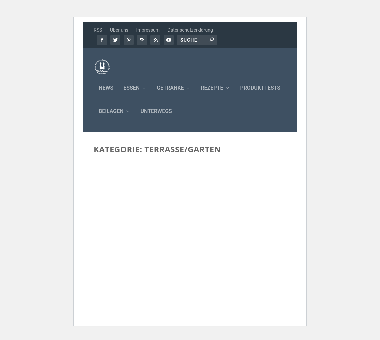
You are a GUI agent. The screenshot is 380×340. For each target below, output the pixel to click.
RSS (98, 30)
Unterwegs (156, 116)
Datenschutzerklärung (190, 30)
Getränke (170, 92)
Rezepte (212, 92)
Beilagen (111, 116)
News (106, 92)
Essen (131, 92)
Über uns (119, 30)
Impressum (148, 30)
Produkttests (260, 92)
